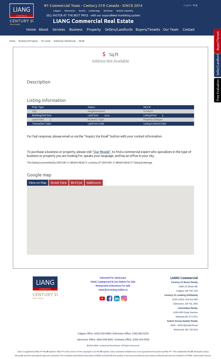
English (188, 5)
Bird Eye (76, 182)
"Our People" (102, 151)
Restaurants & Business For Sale (113, 285)
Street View (58, 182)
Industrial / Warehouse (65, 40)
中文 (195, 5)
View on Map (37, 182)
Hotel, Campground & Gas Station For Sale (113, 281)
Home (12, 40)
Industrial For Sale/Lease (113, 277)
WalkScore (93, 182)
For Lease (45, 40)
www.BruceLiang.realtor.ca (113, 289)
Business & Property (28, 40)
